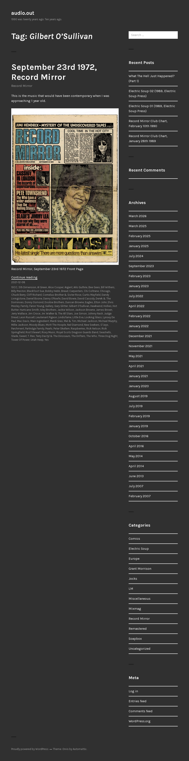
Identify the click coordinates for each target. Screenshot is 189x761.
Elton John (100, 302)
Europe (134, 559)
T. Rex (31, 336)
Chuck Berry (18, 294)
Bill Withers (107, 287)
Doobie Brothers (54, 302)
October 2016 (138, 436)
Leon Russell (27, 317)
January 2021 (138, 376)
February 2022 (139, 316)
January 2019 (138, 426)
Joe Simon (80, 313)
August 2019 (138, 396)
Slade (14, 336)
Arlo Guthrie (80, 287)
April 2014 (136, 466)
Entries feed (138, 701)
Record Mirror (21, 86)
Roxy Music (48, 332)
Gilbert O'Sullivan (79, 306)
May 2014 (136, 456)
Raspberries (78, 328)
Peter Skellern (61, 328)
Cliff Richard (34, 294)
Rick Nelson (93, 328)
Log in (133, 691)
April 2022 (136, 306)
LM (131, 589)
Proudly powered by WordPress (29, 749)
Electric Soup (139, 549)
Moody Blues (37, 324)
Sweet (23, 336)
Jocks (133, 579)
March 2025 (138, 226)
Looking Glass (93, 317)
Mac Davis (23, 321)
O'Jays (104, 324)
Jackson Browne (85, 309)
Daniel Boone (34, 298)
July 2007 (136, 486)
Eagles (89, 302)
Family (24, 306)
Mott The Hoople (56, 324)
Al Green (42, 287)
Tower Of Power (20, 339)
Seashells (105, 332)
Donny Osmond (34, 302)
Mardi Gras (56, 321)
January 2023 (139, 286)
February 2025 (139, 236)
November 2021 (140, 346)
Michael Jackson (87, 321)
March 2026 (138, 216)
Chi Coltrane (91, 291)
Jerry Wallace (19, 313)
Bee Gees (94, 287)
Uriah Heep (37, 339)
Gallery (49, 306)
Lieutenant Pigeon (46, 317)
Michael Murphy (107, 321)
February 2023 (139, 276)
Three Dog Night (107, 336)
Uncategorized (139, 649)
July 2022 (136, 296)
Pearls (48, 328)
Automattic (80, 749)
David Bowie (69, 298)
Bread (64, 291)
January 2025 (139, 246)
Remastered (138, 629)
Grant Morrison (140, 569)
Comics (134, 539)
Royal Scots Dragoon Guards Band (77, 332)
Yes (47, 339)
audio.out (22, 13)
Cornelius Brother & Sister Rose (62, 294)
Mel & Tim (70, 321)
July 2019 (136, 406)
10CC (14, 287)
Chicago (105, 291)
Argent (68, 287)
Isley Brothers (48, 309)
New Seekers (91, 324)
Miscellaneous (139, 599)
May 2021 (136, 356)
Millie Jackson (19, 324)
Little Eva (77, 317)
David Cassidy (86, 298)
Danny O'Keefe (52, 298)
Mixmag (135, 609)
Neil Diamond (75, 324)
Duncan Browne (74, 302)
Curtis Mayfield (91, 294)
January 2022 (139, 326)
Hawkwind (96, 306)
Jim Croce (34, 313)
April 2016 (136, 446)
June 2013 (136, 476)
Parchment (17, 328)
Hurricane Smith (29, 309)
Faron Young (36, 306)
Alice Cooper (55, 287)
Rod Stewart (33, 332)
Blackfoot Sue (35, 291)
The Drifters (78, 336)
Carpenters (76, 291)
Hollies (107, 306)
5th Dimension (27, 287)
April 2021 (136, 366)
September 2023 (141, 266)
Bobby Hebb (52, 291)
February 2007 (140, 496)
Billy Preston (18, 291)
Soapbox (135, 639)
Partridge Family (34, 328)
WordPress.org (139, 721)
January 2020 (139, 386)
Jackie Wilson (65, 309)
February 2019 (139, 416)
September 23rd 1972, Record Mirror (54, 72)
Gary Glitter (61, 306)
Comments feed (141, 711)
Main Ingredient (39, 321)
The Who (91, 336)
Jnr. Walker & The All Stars (57, 313)
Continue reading (24, 277)
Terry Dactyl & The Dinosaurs (53, 336)
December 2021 (140, 336)
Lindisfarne (64, 317)
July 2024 (136, 256)
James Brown (104, 309)
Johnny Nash (95, 313)
